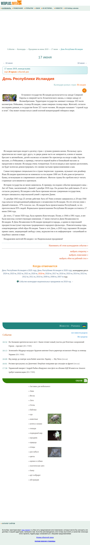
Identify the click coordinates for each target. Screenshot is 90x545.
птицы (31, 447)
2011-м (32, 277)
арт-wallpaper (34, 475)
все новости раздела (79, 333)
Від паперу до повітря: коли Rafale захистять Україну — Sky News (35, 359)
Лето (31, 400)
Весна (31, 396)
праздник (32, 438)
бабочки (32, 410)
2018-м (48, 274)
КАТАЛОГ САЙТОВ (8, 523)
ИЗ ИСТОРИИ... (47, 8)
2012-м (25, 277)
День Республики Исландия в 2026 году (54, 270)
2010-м (39, 277)
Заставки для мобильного (39, 386)
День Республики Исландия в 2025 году (19, 270)
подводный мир (35, 433)
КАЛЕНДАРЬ (6, 8)
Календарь (21, 49)
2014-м (76, 274)
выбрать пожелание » (78, 255)
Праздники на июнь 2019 (38, 49)
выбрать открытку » (79, 251)
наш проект (26, 530)
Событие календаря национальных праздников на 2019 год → (45, 282)
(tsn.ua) (65, 359)
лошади (32, 428)
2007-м (60, 277)
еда (30, 414)
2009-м (46, 277)
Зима (31, 391)
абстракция (33, 480)
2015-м (69, 274)
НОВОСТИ (58, 8)
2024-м (6, 274)
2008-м (53, 277)
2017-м (55, 274)
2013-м (83, 274)
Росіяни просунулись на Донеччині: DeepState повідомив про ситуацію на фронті (41, 364)
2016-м (62, 274)
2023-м (13, 274)
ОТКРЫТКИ (29, 8)
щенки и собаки (35, 461)
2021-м (27, 274)
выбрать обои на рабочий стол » (73, 258)
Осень (31, 405)
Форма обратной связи (45, 537)
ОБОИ (37, 8)
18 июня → (82, 63)
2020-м (34, 274)
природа (32, 442)
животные (33, 419)
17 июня (54, 49)
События (10, 49)
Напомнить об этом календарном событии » (68, 245)
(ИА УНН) (27, 346)
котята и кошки (35, 424)
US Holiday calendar (71, 8)
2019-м (41, 274)
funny (31, 470)
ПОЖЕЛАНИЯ (17, 8)
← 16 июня (8, 63)
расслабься (33, 452)
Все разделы (82, 337)
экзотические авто (36, 466)
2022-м (20, 274)
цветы (31, 456)
